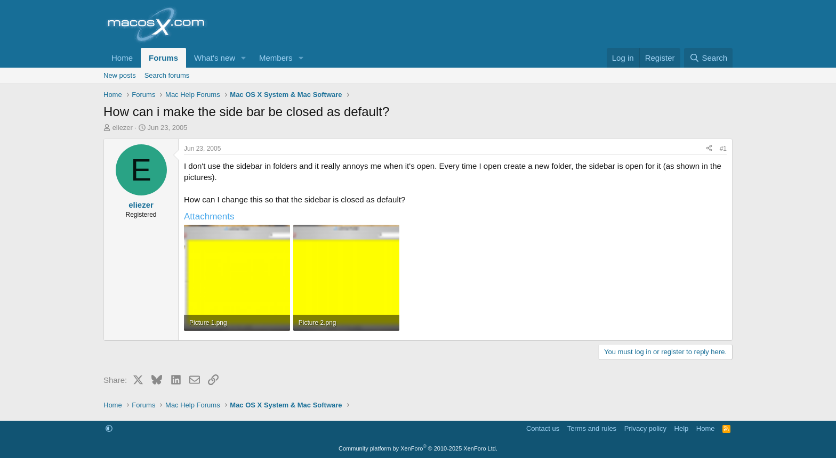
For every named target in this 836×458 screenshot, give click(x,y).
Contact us (542, 428)
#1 (723, 148)
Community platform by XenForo (418, 448)
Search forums (167, 75)
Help (681, 428)
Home (122, 57)
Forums (163, 57)
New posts (119, 75)
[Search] (708, 58)
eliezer (122, 128)
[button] (243, 58)
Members (276, 57)
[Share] (709, 149)
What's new (214, 57)
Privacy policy (645, 428)
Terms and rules (591, 428)
